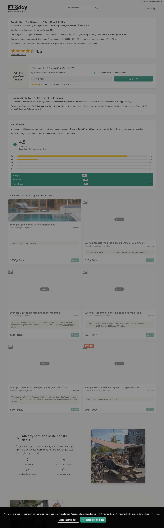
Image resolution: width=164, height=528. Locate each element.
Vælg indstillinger (68, 519)
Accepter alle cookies (93, 519)
